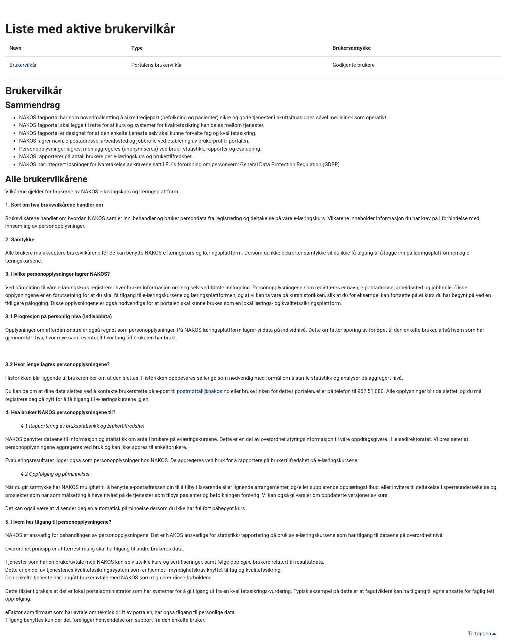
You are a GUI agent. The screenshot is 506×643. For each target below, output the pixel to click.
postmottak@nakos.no (203, 391)
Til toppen (483, 633)
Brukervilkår (23, 65)
